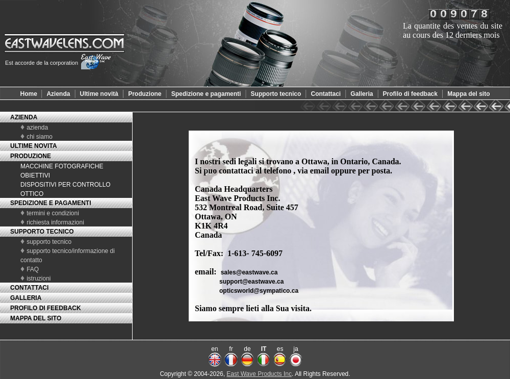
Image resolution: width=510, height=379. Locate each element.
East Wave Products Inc (259, 373)
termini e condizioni (53, 213)
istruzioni (38, 278)
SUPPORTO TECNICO (41, 231)
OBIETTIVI (35, 175)
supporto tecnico (49, 241)
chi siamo (40, 136)
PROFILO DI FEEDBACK (45, 308)
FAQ (33, 269)
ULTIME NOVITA (33, 145)
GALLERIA (25, 297)
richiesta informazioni (55, 222)
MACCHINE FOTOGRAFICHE (61, 166)
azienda (37, 127)
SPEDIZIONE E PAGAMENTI (50, 203)
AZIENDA (23, 117)
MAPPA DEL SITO (35, 318)
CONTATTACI (29, 287)
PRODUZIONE (30, 156)
